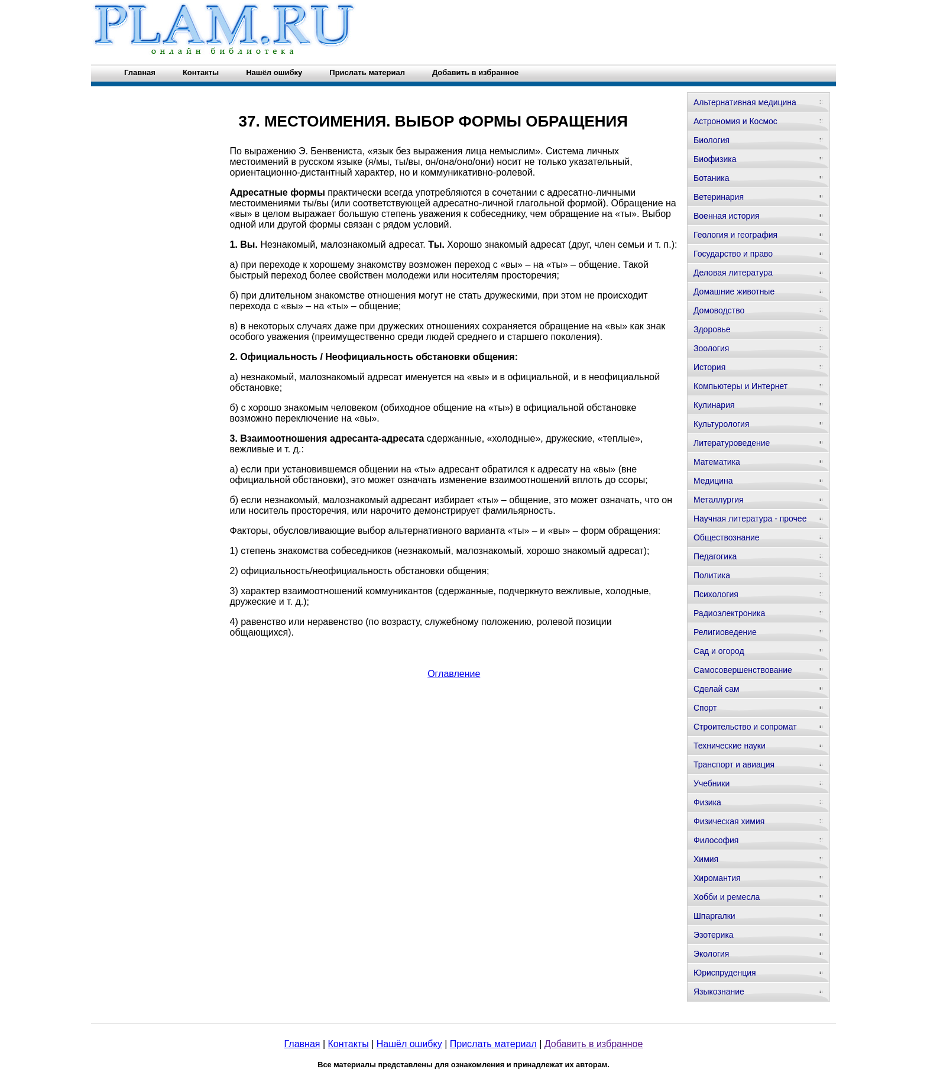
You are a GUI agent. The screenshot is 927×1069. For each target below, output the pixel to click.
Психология (715, 594)
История (709, 367)
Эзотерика (713, 935)
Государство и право (733, 253)
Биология (711, 140)
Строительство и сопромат (745, 726)
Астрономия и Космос (735, 121)
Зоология (711, 348)
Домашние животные (733, 291)
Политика (711, 575)
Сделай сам (716, 689)
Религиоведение (725, 632)
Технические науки (729, 745)
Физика (707, 802)
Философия (715, 840)
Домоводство (718, 310)
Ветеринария (718, 197)
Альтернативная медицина (744, 102)
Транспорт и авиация (733, 764)
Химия (705, 859)
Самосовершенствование (742, 670)
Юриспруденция (724, 972)
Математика (716, 462)
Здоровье (712, 329)
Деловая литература (733, 272)
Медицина (713, 480)
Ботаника (711, 178)
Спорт (705, 707)
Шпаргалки (714, 916)
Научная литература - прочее (749, 518)
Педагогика (715, 556)
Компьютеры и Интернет (740, 386)
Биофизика (715, 159)
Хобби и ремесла (726, 897)
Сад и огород (718, 651)
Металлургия (718, 499)
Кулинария (714, 405)
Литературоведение (731, 443)
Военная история (726, 216)
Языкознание (718, 991)
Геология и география (735, 234)
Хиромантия (717, 878)
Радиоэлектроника (729, 613)
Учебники (711, 783)
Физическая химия (728, 821)
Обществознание (726, 537)
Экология (711, 953)
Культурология (721, 424)
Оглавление (453, 674)
